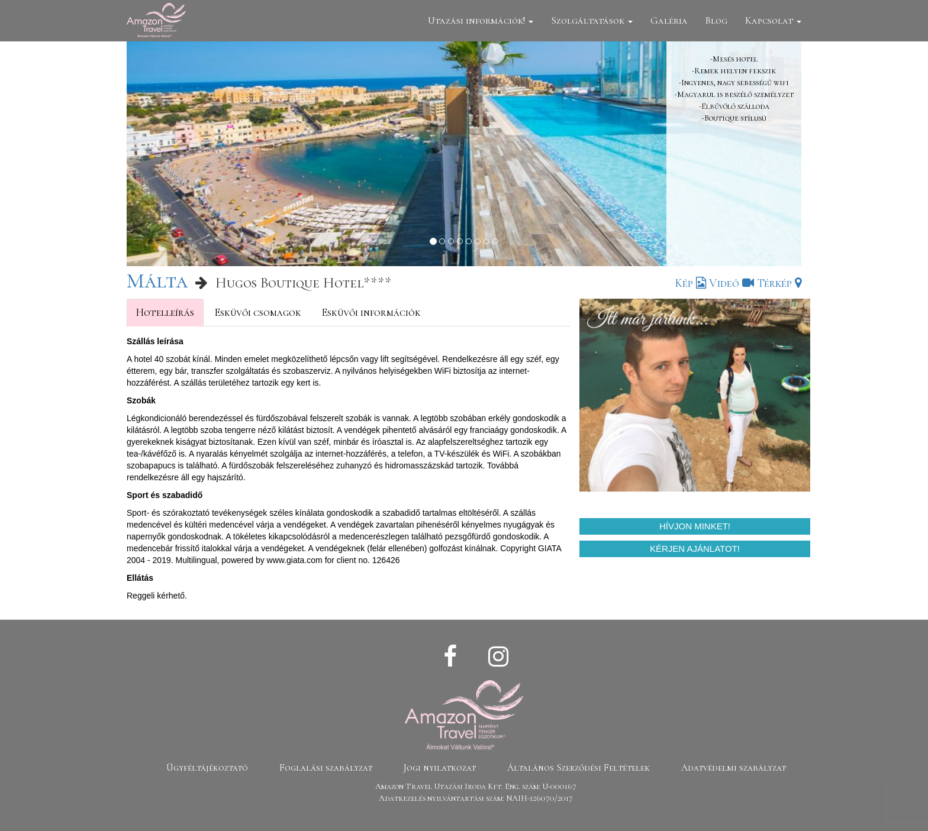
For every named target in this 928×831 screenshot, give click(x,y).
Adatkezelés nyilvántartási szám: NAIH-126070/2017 (476, 798)
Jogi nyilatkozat (440, 768)
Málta (157, 280)
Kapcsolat (773, 20)
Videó (731, 283)
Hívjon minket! (694, 526)
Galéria (669, 20)
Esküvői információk (371, 312)
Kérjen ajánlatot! (695, 549)
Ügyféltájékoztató (207, 768)
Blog (716, 20)
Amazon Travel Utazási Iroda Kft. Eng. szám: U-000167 (475, 786)
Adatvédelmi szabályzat (733, 768)
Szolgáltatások (592, 20)
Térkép (779, 283)
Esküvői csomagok (257, 312)
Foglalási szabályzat (325, 768)
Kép (690, 283)
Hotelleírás (165, 312)
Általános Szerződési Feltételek (578, 768)
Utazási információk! (480, 20)
